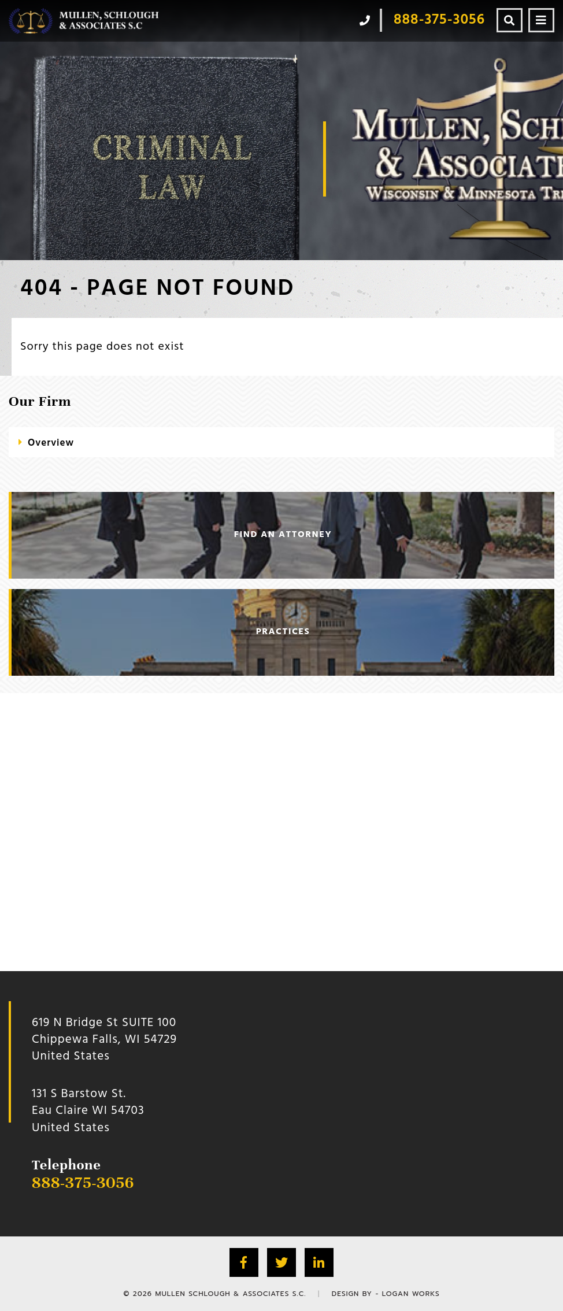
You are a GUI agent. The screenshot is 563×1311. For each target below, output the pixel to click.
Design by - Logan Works (386, 1293)
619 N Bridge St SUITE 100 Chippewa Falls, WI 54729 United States (104, 1039)
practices (283, 631)
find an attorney (283, 534)
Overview (51, 443)
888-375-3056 (83, 1183)
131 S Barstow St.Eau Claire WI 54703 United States (88, 1111)
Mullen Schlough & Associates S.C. (230, 1293)
